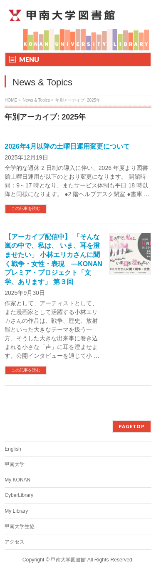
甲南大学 (15, 464)
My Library (16, 511)
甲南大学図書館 (68, 560)
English (13, 449)
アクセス (15, 542)
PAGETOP (132, 426)
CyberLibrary (19, 495)
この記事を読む (25, 208)
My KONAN (17, 480)
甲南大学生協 (20, 526)
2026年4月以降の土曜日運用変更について (67, 146)
